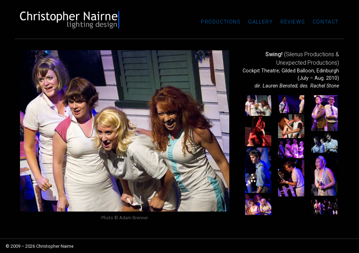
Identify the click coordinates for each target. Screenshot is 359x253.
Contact (326, 22)
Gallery (260, 22)
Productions (221, 22)
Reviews (292, 22)
